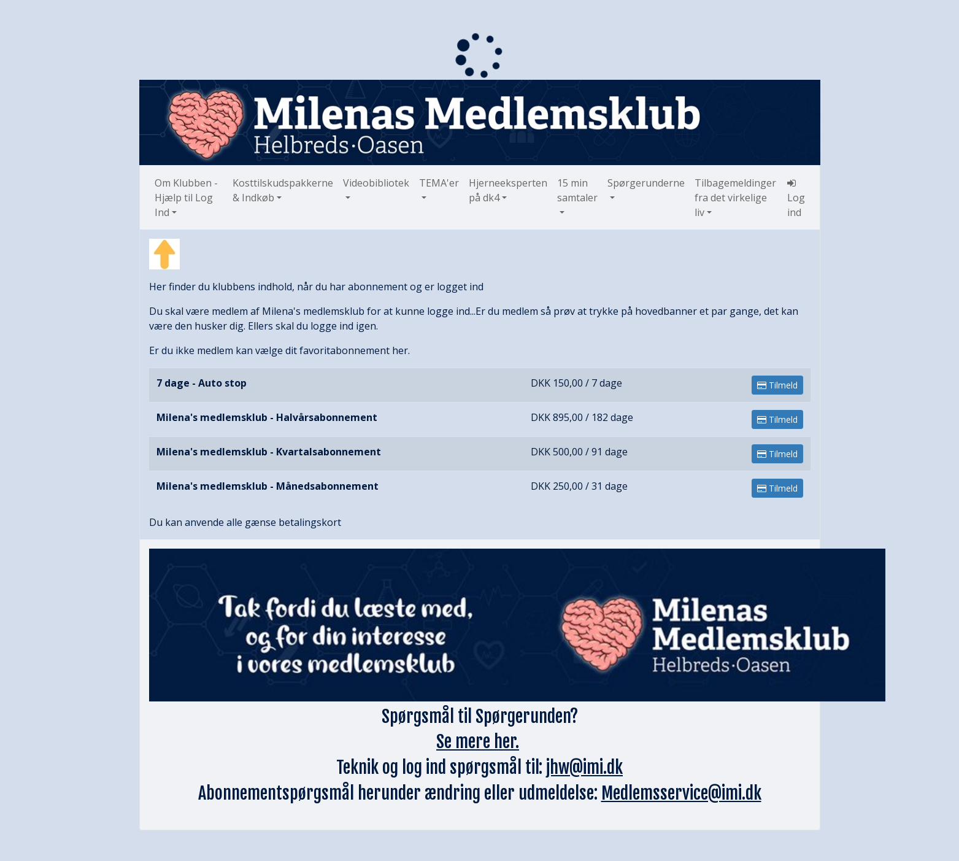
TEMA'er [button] (439, 183)
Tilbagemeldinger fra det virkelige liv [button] (735, 197)
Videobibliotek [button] (376, 183)
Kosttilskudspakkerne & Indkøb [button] (283, 190)
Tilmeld (777, 385)
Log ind (796, 198)
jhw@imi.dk (584, 767)
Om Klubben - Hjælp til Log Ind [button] (186, 197)
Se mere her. (477, 741)
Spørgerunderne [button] (646, 183)
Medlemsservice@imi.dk (681, 793)
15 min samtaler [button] (577, 190)
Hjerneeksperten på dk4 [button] (508, 190)
